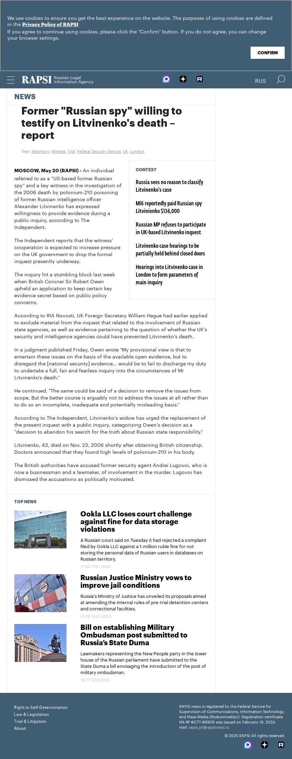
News (24, 97)
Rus (260, 80)
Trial (71, 151)
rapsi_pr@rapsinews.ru (209, 727)
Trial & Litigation (30, 720)
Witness (58, 151)
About (20, 727)
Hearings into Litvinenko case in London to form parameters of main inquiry (169, 275)
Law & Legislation (31, 713)
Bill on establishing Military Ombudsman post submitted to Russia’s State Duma (134, 635)
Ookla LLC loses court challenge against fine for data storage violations (136, 522)
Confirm (268, 53)
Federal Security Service (99, 151)
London (137, 151)
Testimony (40, 151)
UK (125, 151)
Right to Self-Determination (41, 706)
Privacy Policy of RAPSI (50, 24)
